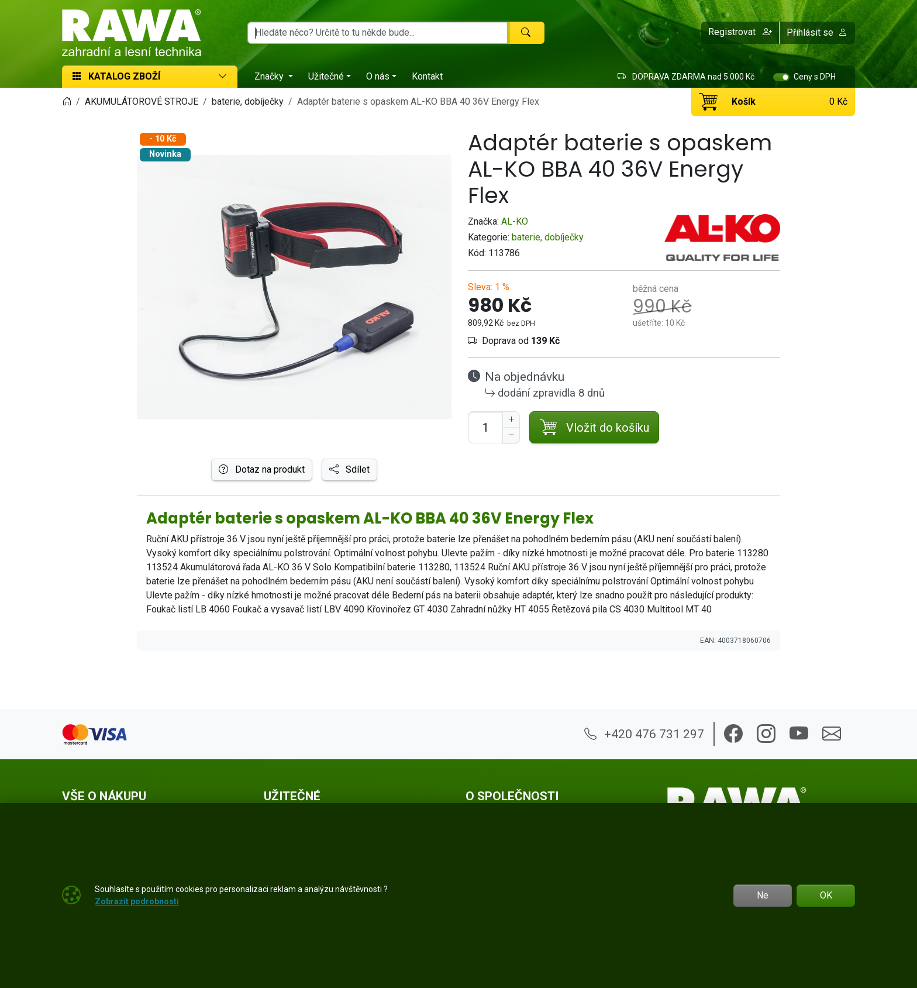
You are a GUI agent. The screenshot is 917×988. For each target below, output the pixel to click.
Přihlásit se (817, 32)
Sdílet (349, 469)
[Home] (66, 101)
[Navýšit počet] (511, 419)
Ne (762, 895)
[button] (740, 33)
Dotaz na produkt (262, 469)
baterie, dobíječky (548, 237)
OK (826, 895)
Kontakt (427, 76)
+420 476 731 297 (644, 734)
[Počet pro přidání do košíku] (485, 427)
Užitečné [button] (326, 76)
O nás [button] (377, 76)
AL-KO (514, 221)
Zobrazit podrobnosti (137, 901)
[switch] (781, 77)
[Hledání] (377, 33)
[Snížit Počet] (511, 435)
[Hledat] (525, 33)
